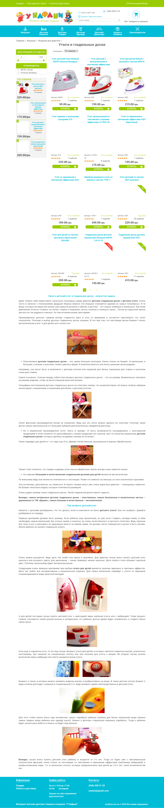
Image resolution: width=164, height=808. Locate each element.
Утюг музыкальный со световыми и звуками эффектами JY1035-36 (98, 119)
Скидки (20, 3)
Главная (20, 40)
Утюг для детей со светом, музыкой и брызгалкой (38, 144)
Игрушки (31, 40)
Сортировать (58, 51)
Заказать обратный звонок (91, 16)
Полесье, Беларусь (29, 73)
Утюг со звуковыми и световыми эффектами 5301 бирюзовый (132, 119)
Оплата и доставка (59, 3)
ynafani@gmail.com (99, 790)
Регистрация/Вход (138, 3)
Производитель (31, 66)
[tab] (25, 31)
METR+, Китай (27, 70)
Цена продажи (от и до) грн (31, 52)
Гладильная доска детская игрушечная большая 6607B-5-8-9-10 (98, 238)
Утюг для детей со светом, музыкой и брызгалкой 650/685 (65, 238)
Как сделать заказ (36, 3)
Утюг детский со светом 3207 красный (38, 86)
